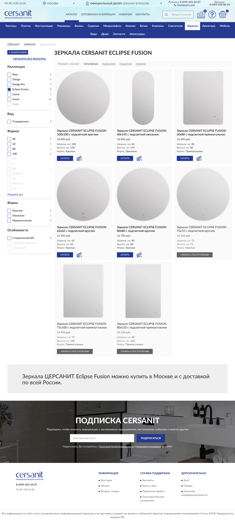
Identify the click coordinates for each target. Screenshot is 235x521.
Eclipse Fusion (20, 89)
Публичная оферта (153, 491)
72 (13, 169)
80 (13, 149)
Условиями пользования (148, 446)
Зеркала (192, 26)
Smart (15, 99)
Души (105, 34)
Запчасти (119, 34)
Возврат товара (110, 491)
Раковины (63, 26)
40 (13, 159)
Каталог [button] (72, 14)
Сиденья (93, 26)
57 (13, 164)
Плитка (26, 26)
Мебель (225, 26)
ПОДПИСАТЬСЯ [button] (151, 438)
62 (13, 144)
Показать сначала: (68, 64)
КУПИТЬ (65, 158)
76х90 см (17, 174)
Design (16, 79)
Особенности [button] (17, 230)
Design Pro (18, 84)
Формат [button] (13, 131)
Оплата (105, 486)
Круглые (17, 210)
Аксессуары (137, 34)
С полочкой (19, 248)
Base (15, 74)
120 (14, 188)
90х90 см (17, 183)
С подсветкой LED (23, 238)
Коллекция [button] (16, 67)
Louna (15, 94)
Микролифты (112, 26)
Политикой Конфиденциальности (116, 446)
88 (13, 178)
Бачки (144, 26)
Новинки (125, 14)
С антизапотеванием (24, 243)
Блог (186, 480)
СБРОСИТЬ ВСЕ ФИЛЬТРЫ (29, 59)
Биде (93, 34)
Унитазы (11, 26)
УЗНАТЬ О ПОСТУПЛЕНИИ (194, 255)
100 (14, 154)
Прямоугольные (22, 220)
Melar (15, 104)
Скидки (188, 486)
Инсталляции (44, 26)
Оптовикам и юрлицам (98, 14)
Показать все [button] (15, 194)
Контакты (142, 14)
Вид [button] (10, 114)
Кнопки (130, 26)
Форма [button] (12, 203)
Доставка (106, 480)
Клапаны (158, 26)
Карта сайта (149, 486)
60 (13, 139)
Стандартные (20, 121)
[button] (184, 5)
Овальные (18, 215)
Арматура (208, 26)
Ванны (79, 26)
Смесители (175, 26)
